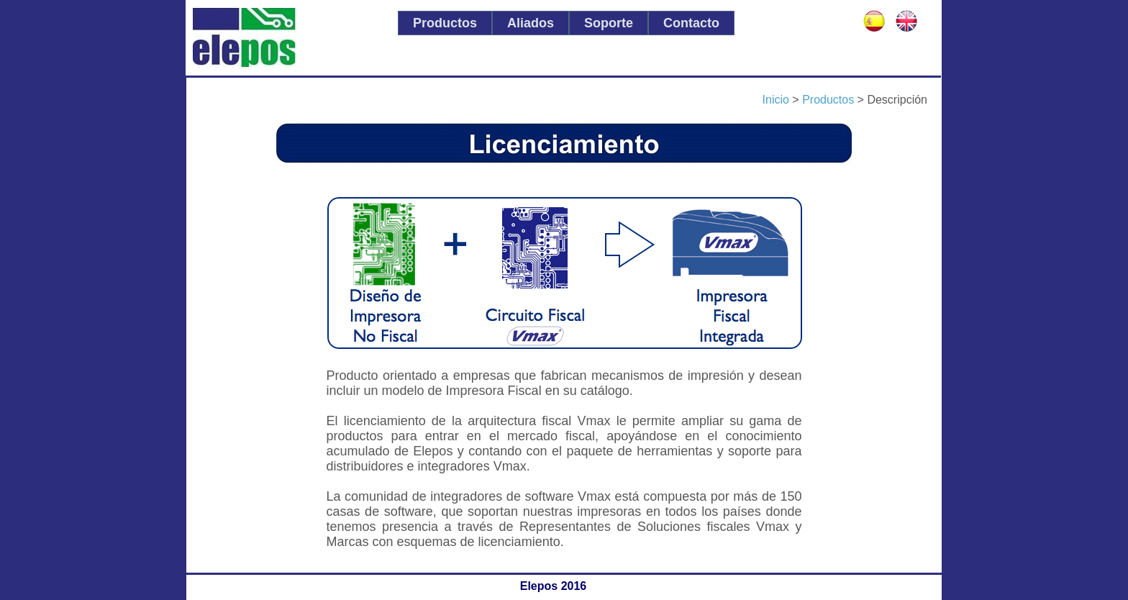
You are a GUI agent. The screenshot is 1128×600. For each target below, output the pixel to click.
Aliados (530, 23)
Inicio (776, 100)
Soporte (608, 23)
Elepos (286, 39)
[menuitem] (445, 23)
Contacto (691, 23)
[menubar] (566, 23)
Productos (445, 23)
